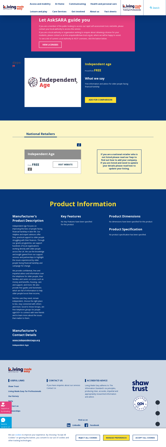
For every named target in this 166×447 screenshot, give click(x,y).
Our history (13, 396)
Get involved (78, 11)
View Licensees (50, 44)
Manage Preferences (116, 438)
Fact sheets (110, 11)
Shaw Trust (13, 386)
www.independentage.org (26, 340)
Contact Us (51, 388)
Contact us (13, 406)
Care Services (59, 11)
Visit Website (65, 164)
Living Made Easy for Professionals (24, 391)
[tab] (40, 132)
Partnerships (14, 411)
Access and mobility (40, 3)
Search (154, 7)
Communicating (77, 3)
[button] (29, 82)
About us (94, 11)
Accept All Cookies (145, 438)
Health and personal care (104, 3)
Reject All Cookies (88, 438)
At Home (59, 3)
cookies (18, 435)
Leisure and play (38, 11)
